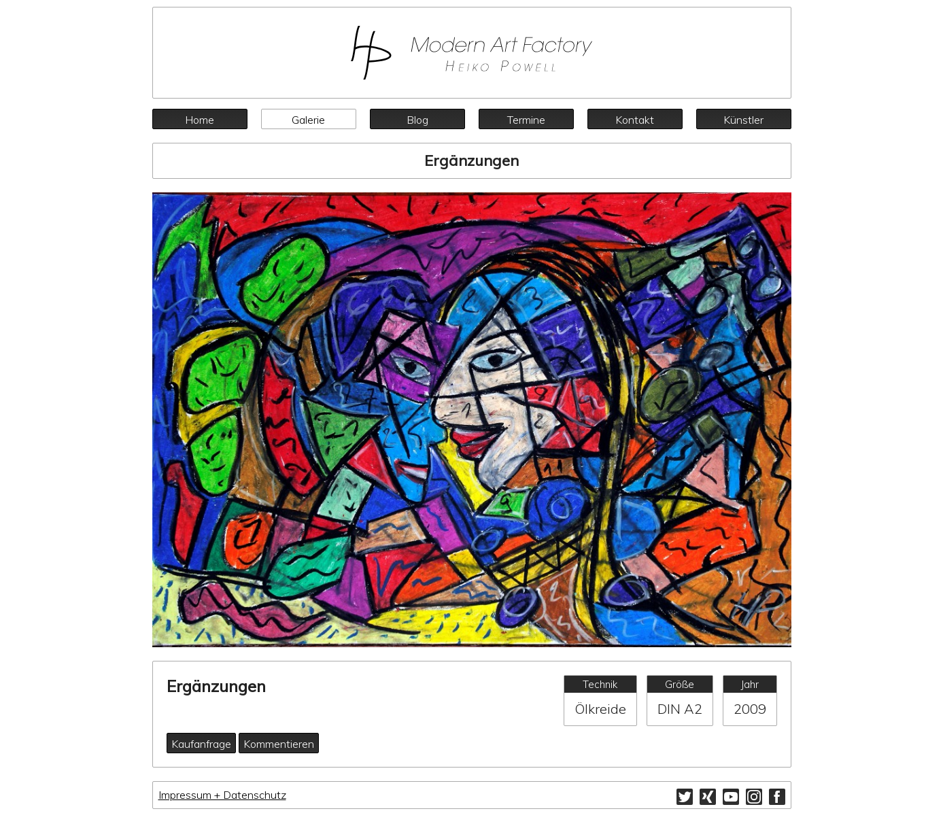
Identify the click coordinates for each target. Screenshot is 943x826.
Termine (526, 119)
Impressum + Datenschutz (222, 795)
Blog (417, 119)
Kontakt (634, 119)
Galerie (308, 119)
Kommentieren (278, 744)
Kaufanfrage (201, 744)
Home (199, 119)
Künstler (743, 119)
